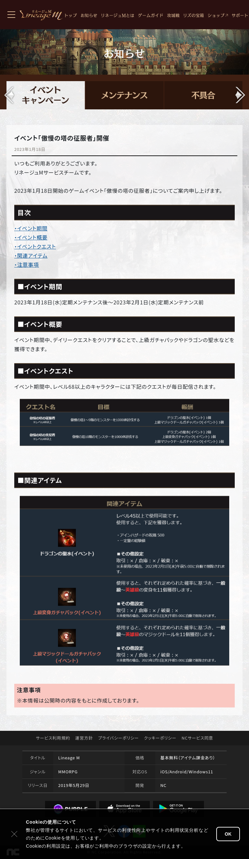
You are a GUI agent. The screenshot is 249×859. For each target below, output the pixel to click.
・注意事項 (26, 264)
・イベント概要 (31, 237)
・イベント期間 (31, 228)
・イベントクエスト (35, 246)
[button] (239, 95)
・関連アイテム (31, 255)
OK (228, 834)
